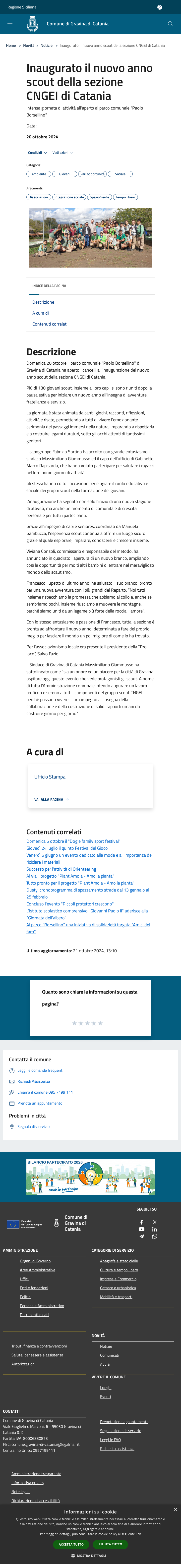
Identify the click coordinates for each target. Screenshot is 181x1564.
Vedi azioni (64, 153)
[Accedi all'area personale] (160, 7)
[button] (90, 1555)
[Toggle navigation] (10, 23)
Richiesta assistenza (117, 1449)
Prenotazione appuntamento (124, 1422)
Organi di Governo (35, 1261)
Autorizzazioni (23, 1364)
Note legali (20, 1492)
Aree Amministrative (37, 1270)
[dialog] (90, 1534)
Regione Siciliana (21, 7)
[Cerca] (171, 24)
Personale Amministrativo (42, 1306)
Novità (28, 45)
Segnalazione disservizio (120, 1431)
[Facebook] (142, 1222)
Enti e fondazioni (34, 1288)
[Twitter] (155, 1222)
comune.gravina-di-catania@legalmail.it (45, 1444)
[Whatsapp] (155, 1236)
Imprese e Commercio (118, 1279)
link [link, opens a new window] (138, 1534)
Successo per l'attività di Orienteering (61, 869)
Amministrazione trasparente (36, 1474)
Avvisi (105, 1364)
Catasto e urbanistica (118, 1288)
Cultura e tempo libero (119, 1270)
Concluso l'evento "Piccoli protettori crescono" (70, 903)
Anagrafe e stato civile (119, 1261)
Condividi (38, 153)
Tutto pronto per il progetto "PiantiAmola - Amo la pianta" (80, 883)
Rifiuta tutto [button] (110, 1544)
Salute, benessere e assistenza (37, 1355)
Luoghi (106, 1388)
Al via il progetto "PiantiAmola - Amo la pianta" (70, 876)
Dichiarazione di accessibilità (35, 1501)
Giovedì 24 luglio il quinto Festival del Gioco (67, 848)
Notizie (47, 45)
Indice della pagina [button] (49, 285)
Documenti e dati (34, 1315)
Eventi (105, 1396)
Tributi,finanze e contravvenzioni (39, 1346)
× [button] (175, 1510)
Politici (25, 1297)
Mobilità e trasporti (116, 1297)
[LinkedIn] (155, 1229)
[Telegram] (142, 1236)
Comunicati (109, 1355)
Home (11, 45)
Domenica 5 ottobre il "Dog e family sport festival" (73, 841)
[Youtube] (142, 1229)
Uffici (24, 1279)
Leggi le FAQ (110, 1440)
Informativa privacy (27, 1483)
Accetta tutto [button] (71, 1544)
